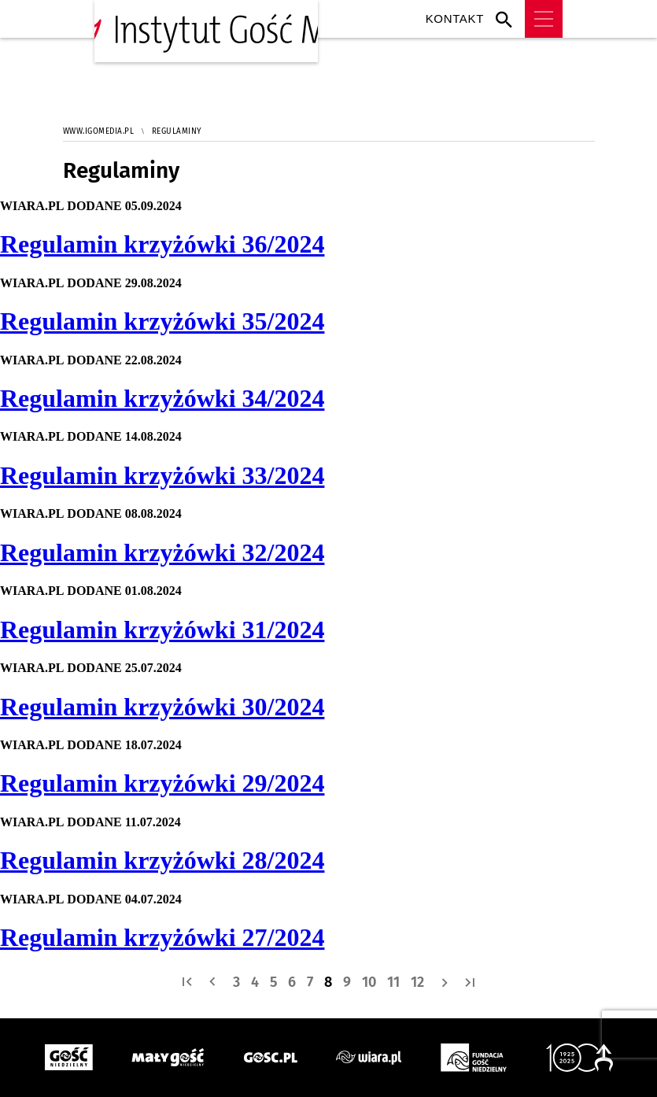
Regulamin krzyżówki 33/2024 (162, 475)
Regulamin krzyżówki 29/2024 (162, 783)
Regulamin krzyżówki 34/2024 (162, 398)
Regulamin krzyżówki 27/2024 (162, 937)
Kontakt (455, 18)
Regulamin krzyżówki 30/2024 (162, 707)
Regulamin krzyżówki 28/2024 (162, 860)
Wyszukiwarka (508, 19)
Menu (544, 19)
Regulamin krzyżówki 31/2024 (162, 629)
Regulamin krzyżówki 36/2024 (162, 244)
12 (417, 982)
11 (393, 982)
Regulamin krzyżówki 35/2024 (162, 321)
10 (369, 982)
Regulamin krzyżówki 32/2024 (162, 552)
